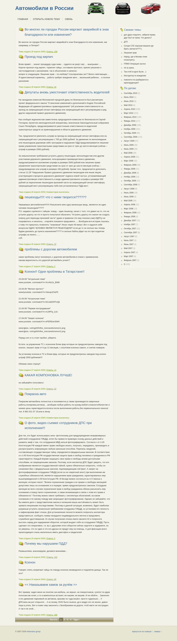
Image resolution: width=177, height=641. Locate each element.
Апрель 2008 (129, 204)
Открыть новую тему (46, 19)
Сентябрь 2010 (130, 93)
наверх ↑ (158, 631)
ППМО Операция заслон (135, 64)
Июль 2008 (129, 193)
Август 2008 (129, 189)
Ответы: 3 (51, 266)
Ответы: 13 (51, 370)
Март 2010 (128, 113)
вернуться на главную (141, 631)
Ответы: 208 (52, 52)
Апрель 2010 (129, 109)
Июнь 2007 (129, 244)
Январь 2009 (129, 169)
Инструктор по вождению (135, 76)
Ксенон (30, 562)
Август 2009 (129, 141)
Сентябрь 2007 (130, 232)
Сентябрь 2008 (130, 185)
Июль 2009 (129, 145)
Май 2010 (128, 105)
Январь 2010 (129, 121)
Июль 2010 (129, 97)
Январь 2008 (129, 216)
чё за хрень (129, 68)
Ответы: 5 (51, 538)
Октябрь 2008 (130, 181)
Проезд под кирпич (39, 56)
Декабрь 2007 (130, 220)
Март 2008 (128, 209)
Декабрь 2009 (130, 125)
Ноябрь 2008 (129, 177)
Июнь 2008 (129, 197)
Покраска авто (35, 394)
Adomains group (33, 631)
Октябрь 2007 (130, 228)
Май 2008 (128, 201)
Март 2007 (128, 256)
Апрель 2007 (129, 252)
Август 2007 (129, 236)
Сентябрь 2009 (130, 137)
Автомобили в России (44, 8)
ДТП (126, 42)
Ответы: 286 (52, 615)
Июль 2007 (129, 240)
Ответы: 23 (51, 389)
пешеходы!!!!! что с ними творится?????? (56, 197)
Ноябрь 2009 (129, 129)
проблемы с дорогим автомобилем (51, 249)
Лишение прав (130, 53)
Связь (69, 19)
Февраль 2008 (130, 213)
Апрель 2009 (129, 157)
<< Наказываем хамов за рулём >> (51, 584)
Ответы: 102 (52, 557)
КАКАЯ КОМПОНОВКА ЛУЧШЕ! (48, 375)
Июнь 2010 (129, 101)
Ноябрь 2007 (129, 224)
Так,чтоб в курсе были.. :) (135, 72)
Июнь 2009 (129, 149)
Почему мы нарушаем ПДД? (46, 543)
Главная (23, 19)
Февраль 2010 (130, 117)
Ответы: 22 (51, 244)
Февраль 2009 (130, 165)
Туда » (76, 620)
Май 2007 (128, 248)
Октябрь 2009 (130, 133)
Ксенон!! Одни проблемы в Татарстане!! (54, 271)
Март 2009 (128, 161)
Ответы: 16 (51, 87)
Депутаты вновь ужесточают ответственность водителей (67, 92)
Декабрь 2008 (130, 173)
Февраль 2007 (130, 260)
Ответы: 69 (51, 579)
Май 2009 (128, 153)
